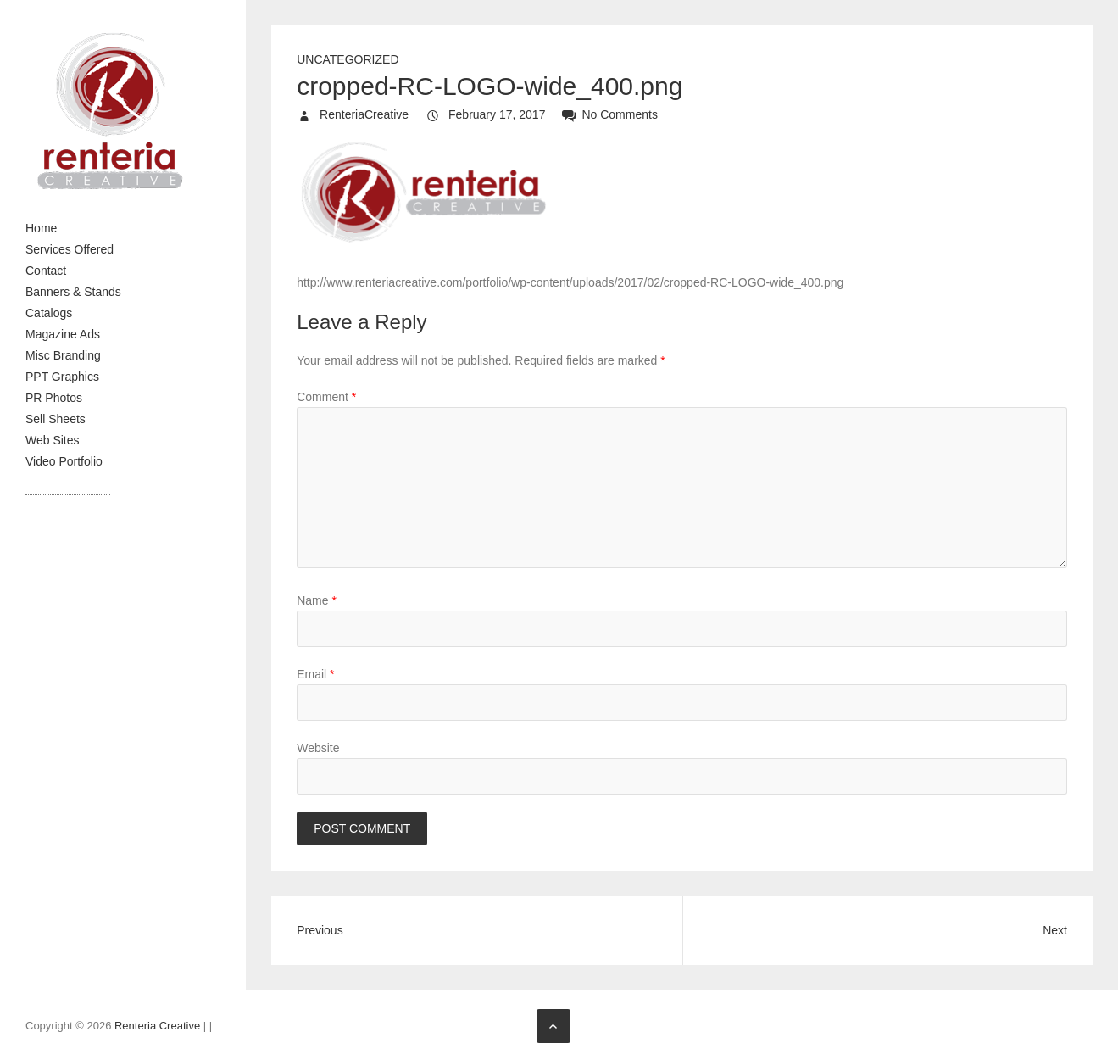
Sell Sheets (55, 419)
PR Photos (53, 397)
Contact (45, 270)
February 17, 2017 (495, 114)
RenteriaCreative (362, 114)
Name (317, 600)
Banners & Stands (73, 291)
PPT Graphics (62, 376)
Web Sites (52, 440)
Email (315, 674)
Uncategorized (347, 59)
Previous (319, 930)
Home (41, 228)
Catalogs (48, 313)
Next (1055, 930)
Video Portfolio (64, 461)
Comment (326, 397)
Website (318, 748)
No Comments (619, 114)
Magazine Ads (62, 334)
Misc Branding (63, 355)
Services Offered (69, 249)
